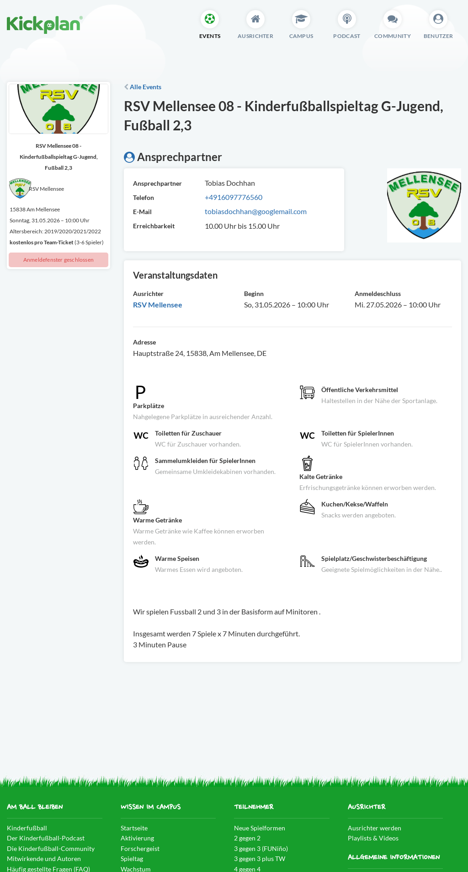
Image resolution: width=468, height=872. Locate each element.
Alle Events (142, 87)
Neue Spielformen (259, 828)
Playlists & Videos (373, 838)
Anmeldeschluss (378, 293)
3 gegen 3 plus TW (259, 858)
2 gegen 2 (247, 838)
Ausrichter (148, 293)
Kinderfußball (27, 828)
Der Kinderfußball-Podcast (46, 838)
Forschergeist (140, 848)
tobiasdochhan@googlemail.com (256, 211)
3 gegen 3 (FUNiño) (261, 848)
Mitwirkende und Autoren (44, 858)
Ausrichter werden (374, 828)
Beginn (254, 293)
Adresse (144, 342)
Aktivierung (137, 838)
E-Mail (142, 211)
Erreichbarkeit (154, 226)
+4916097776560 (233, 197)
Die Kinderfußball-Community (51, 848)
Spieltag (132, 858)
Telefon (143, 197)
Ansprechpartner (157, 183)
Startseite (134, 828)
